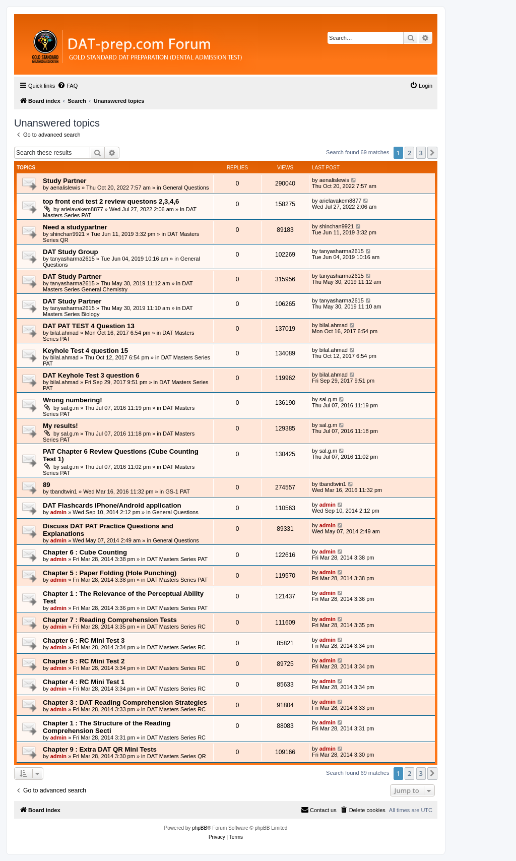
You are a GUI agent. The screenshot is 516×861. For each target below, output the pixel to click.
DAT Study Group (70, 252)
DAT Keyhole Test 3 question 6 (91, 375)
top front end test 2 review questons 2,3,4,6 (111, 201)
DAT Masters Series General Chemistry (117, 286)
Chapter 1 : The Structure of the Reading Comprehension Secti (107, 726)
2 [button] (409, 152)
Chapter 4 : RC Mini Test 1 (83, 682)
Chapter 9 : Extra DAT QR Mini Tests (100, 749)
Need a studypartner (75, 227)
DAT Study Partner (72, 276)
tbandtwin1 (63, 491)
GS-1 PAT (177, 491)
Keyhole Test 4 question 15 (85, 350)
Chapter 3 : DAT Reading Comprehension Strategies (125, 702)
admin (58, 512)
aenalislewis (65, 187)
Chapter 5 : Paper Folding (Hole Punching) (109, 573)
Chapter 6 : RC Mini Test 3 (83, 640)
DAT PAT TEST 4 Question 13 (89, 326)
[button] (432, 153)
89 (46, 484)
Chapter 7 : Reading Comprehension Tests (110, 620)
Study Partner (64, 180)
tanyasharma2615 (72, 259)
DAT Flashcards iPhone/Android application (112, 505)
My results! (60, 425)
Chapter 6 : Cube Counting (85, 552)
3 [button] (421, 152)
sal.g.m (70, 408)
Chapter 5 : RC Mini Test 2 (83, 661)
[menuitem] (67, 86)
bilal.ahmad (64, 333)
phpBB (199, 828)
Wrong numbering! (72, 400)
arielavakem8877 (82, 209)
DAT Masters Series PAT (177, 559)
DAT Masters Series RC (176, 627)
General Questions (186, 187)
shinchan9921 (67, 234)
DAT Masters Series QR (176, 756)
